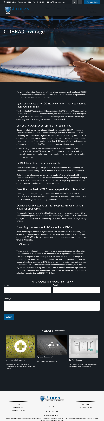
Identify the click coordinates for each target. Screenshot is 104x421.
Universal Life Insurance (15, 360)
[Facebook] (80, 2)
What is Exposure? (45, 357)
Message (7, 298)
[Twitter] (74, 2)
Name (6, 285)
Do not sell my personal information (54, 420)
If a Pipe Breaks (75, 360)
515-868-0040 (39, 2)
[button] (47, 8)
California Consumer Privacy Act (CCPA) (57, 418)
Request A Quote (92, 2)
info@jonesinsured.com (56, 2)
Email (55, 285)
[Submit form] (9, 317)
